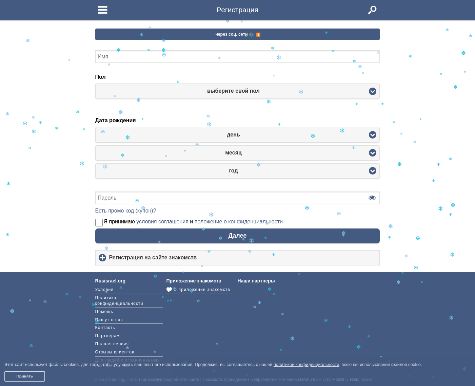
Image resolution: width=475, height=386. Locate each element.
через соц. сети (237, 34)
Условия (104, 289)
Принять (24, 376)
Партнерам (107, 335)
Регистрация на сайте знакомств (164, 259)
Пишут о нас (109, 319)
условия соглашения (162, 221)
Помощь (104, 311)
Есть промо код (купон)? (125, 211)
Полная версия (112, 344)
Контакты (105, 327)
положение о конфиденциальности (239, 221)
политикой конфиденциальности (306, 364)
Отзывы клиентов (115, 352)
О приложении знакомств (198, 289)
